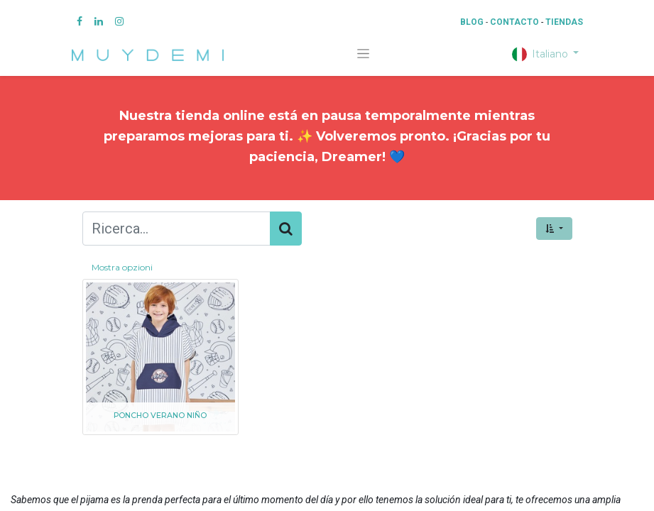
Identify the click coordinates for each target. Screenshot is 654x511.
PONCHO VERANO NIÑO (160, 415)
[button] (554, 228)
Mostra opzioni (122, 267)
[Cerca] (286, 228)
